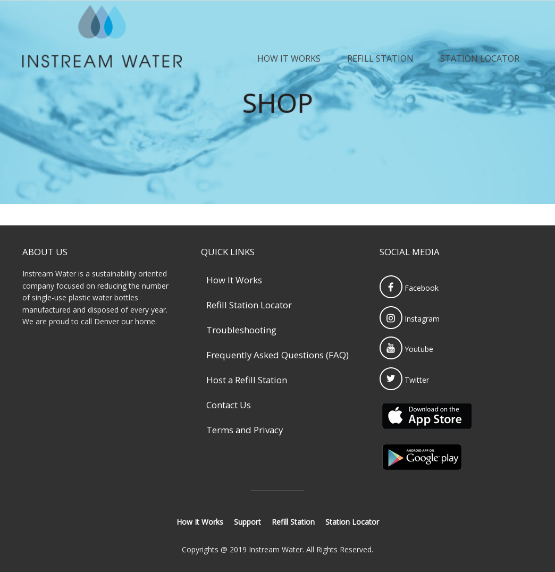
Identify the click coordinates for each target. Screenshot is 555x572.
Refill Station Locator (249, 305)
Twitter (404, 380)
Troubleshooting (241, 330)
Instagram (410, 319)
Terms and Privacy (244, 430)
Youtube (406, 349)
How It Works (289, 58)
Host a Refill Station (246, 380)
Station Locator (479, 58)
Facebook (409, 288)
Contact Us (228, 405)
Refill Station (380, 58)
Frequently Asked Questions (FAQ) (277, 355)
